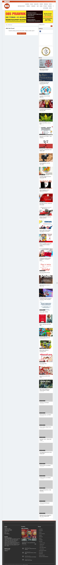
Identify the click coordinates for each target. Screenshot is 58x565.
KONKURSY (41, 67)
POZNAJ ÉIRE (40, 541)
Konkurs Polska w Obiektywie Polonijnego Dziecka (44, 351)
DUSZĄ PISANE (41, 553)
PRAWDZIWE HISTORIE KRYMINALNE (43, 556)
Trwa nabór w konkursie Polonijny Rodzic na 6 (45, 96)
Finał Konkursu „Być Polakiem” (44, 402)
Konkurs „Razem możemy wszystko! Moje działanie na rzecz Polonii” (45, 231)
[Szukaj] (51, 26)
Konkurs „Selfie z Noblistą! (44, 311)
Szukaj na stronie (41, 24)
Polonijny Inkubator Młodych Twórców (45, 426)
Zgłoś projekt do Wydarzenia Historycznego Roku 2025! (44, 70)
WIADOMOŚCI (41, 530)
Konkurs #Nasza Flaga (43, 363)
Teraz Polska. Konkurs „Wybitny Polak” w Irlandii (46, 440)
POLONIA (44, 67)
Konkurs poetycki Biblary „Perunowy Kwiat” (45, 123)
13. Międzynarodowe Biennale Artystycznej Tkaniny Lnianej (44, 83)
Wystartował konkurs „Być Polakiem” (45, 465)
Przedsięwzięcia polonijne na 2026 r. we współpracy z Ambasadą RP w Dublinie (45, 259)
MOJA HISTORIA (23, 541)
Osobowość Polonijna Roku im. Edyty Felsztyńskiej (45, 490)
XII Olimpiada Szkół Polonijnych (44, 503)
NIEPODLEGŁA (41, 536)
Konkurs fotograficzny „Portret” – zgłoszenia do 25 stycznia (45, 190)
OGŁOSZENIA (41, 529)
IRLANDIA (41, 437)
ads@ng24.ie (6, 550)
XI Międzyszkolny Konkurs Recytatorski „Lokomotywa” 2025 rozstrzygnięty (45, 299)
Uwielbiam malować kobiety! (28, 560)
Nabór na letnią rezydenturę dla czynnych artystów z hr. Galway (44, 390)
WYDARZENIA (44, 161)
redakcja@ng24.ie (9, 537)
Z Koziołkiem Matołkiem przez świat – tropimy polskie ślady (45, 177)
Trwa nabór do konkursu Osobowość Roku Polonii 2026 (45, 110)
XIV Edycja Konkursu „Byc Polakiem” (45, 477)
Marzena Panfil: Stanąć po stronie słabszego (30, 556)
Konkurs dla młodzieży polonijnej (45, 272)
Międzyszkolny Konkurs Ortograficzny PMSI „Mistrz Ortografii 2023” (45, 516)
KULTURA (44, 387)
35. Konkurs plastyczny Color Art (45, 337)
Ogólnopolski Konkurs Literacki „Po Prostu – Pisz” (45, 286)
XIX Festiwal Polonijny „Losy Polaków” (45, 414)
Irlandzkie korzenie (42, 544)
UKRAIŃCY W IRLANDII (42, 555)
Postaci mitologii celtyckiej (43, 547)
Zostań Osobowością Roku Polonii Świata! (45, 377)
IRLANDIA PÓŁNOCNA (42, 533)
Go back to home (21, 33)
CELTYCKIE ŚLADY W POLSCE (42, 550)
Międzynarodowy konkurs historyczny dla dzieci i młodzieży (45, 217)
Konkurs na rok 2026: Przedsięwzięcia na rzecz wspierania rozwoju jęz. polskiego (45, 244)
